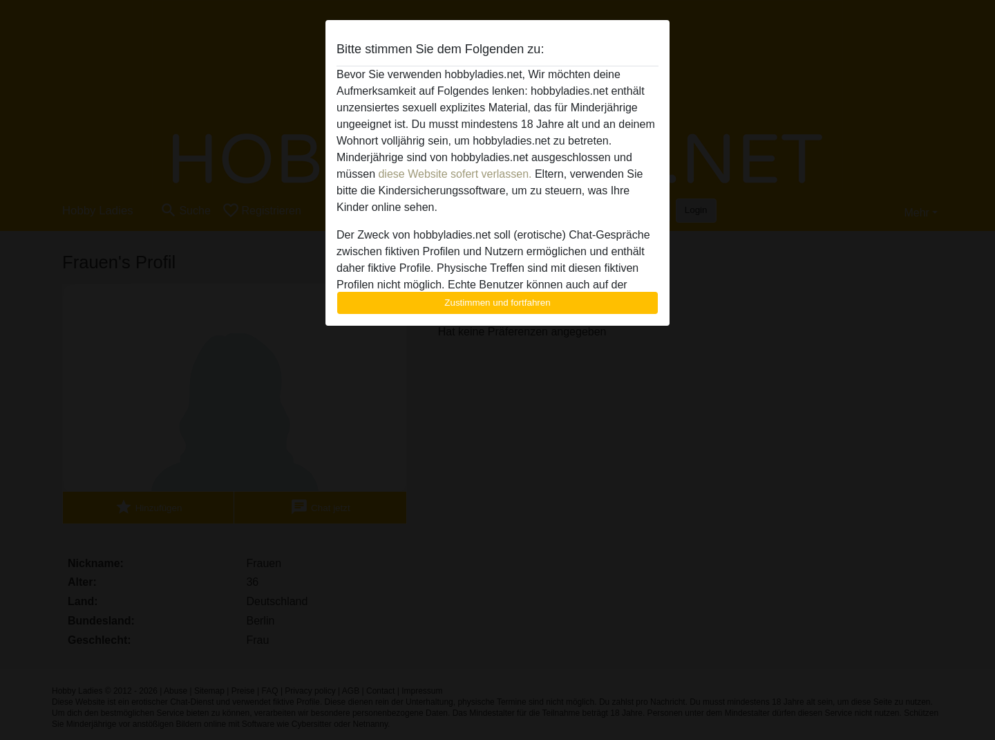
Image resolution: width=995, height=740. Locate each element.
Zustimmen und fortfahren (497, 302)
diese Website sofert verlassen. (454, 174)
